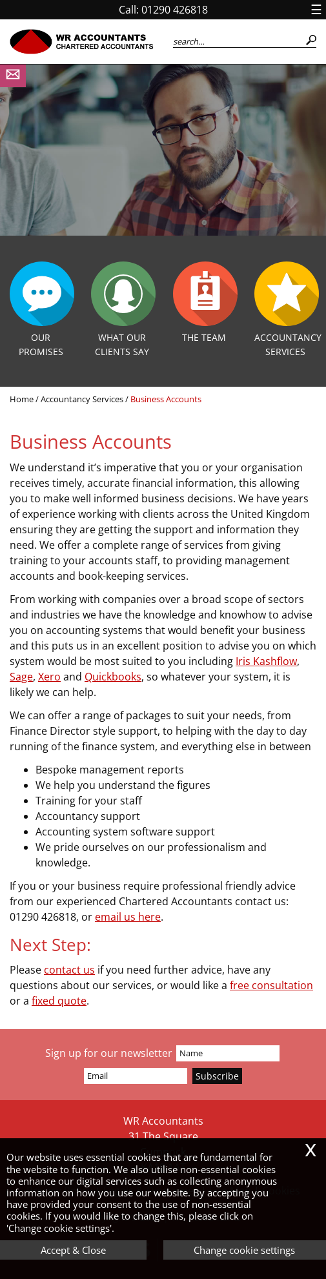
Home (22, 399)
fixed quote (59, 1001)
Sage (21, 677)
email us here (128, 917)
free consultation (271, 985)
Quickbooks (113, 677)
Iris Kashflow (266, 661)
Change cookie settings (244, 1249)
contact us (69, 970)
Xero (49, 677)
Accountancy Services (82, 399)
